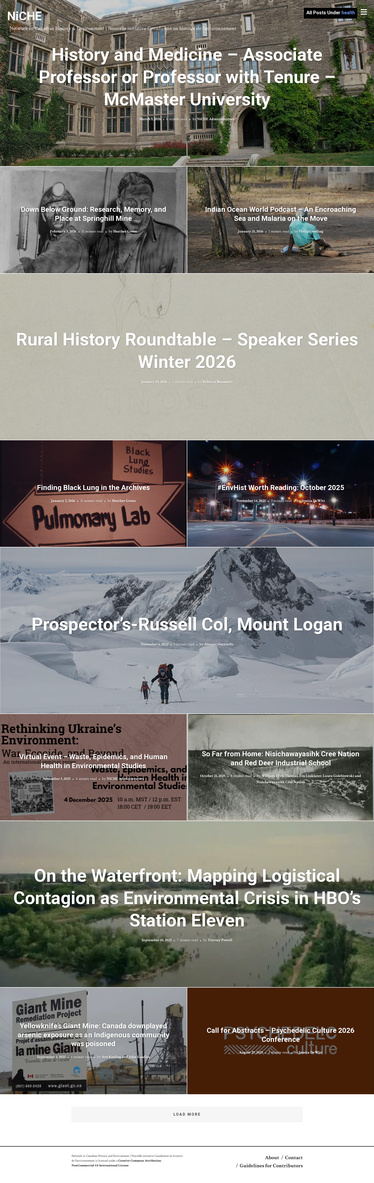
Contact (294, 1157)
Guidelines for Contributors (271, 1165)
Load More (187, 1114)
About (272, 1157)
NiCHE (24, 16)
